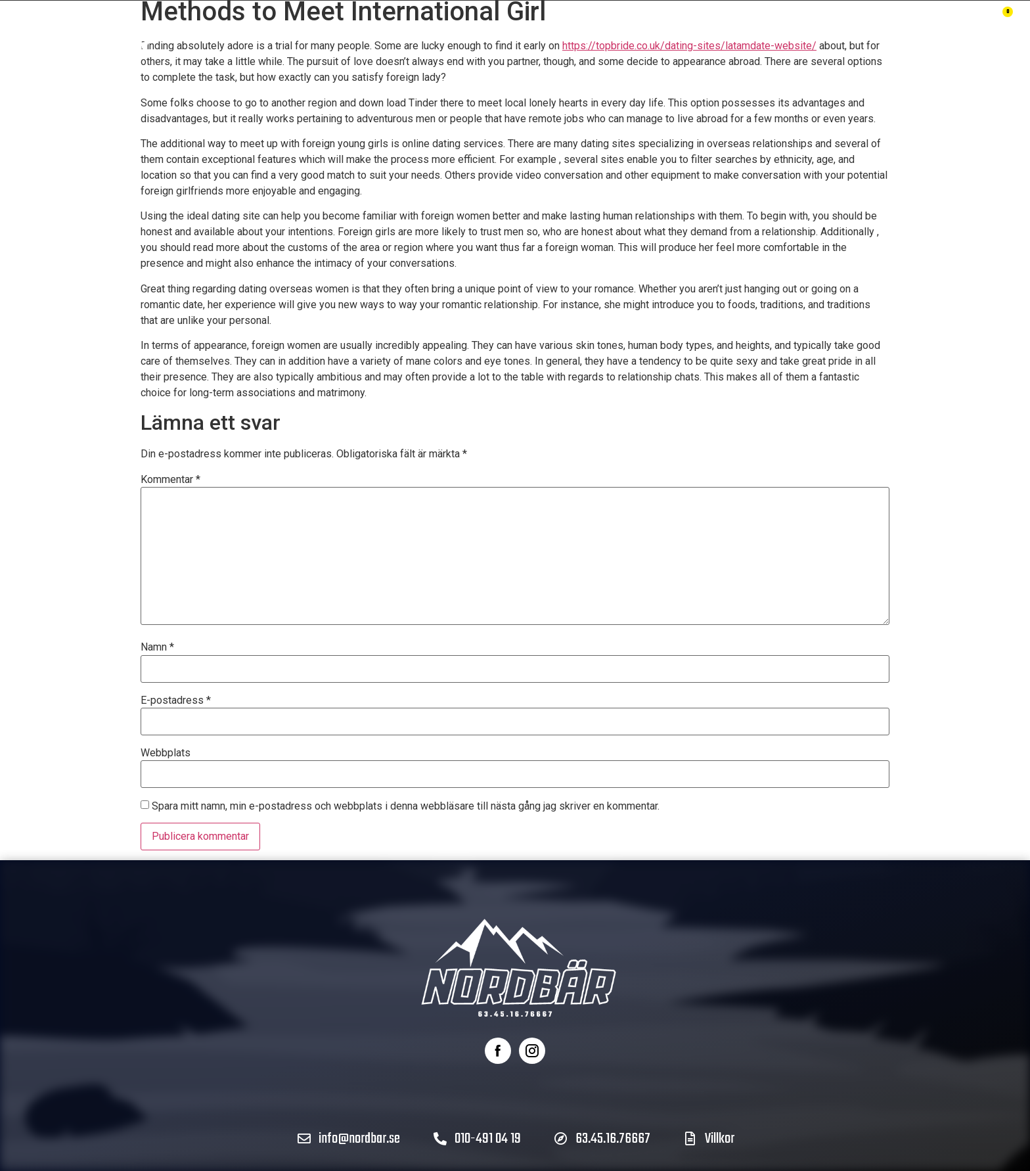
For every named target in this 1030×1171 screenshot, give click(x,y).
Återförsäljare (607, 33)
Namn (157, 647)
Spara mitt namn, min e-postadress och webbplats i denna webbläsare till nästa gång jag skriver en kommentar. (406, 806)
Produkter (337, 33)
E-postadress (176, 700)
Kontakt (696, 33)
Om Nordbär (506, 33)
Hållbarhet (420, 33)
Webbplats (165, 753)
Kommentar (170, 479)
